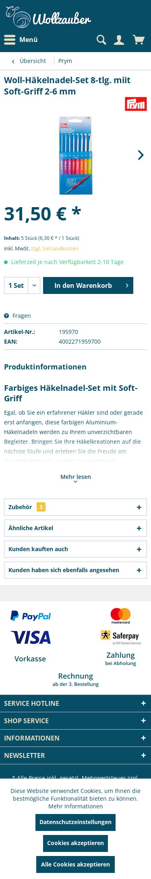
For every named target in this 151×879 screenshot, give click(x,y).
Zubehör (27, 507)
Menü (21, 40)
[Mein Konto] (119, 40)
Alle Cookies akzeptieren (75, 864)
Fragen (17, 315)
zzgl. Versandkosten (55, 248)
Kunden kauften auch (38, 549)
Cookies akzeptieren (75, 843)
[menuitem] (23, 40)
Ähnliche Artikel (30, 528)
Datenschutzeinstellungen (75, 822)
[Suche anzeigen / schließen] (101, 40)
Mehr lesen (75, 478)
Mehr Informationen (75, 806)
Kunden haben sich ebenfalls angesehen (63, 570)
